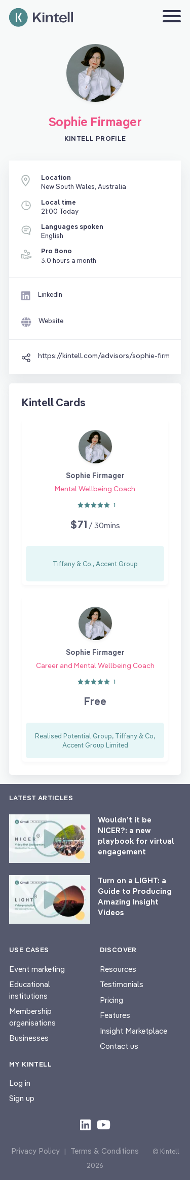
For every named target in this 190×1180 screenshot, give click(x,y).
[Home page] (41, 17)
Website (51, 321)
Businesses (29, 1038)
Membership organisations (32, 1017)
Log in (19, 1083)
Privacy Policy (35, 1151)
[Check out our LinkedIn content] (85, 1124)
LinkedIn (50, 294)
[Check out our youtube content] (103, 1124)
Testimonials (121, 984)
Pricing (111, 1000)
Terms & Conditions (104, 1151)
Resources (118, 969)
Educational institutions (29, 990)
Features (115, 1015)
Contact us (119, 1046)
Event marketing (37, 969)
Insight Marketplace (133, 1031)
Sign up (21, 1098)
